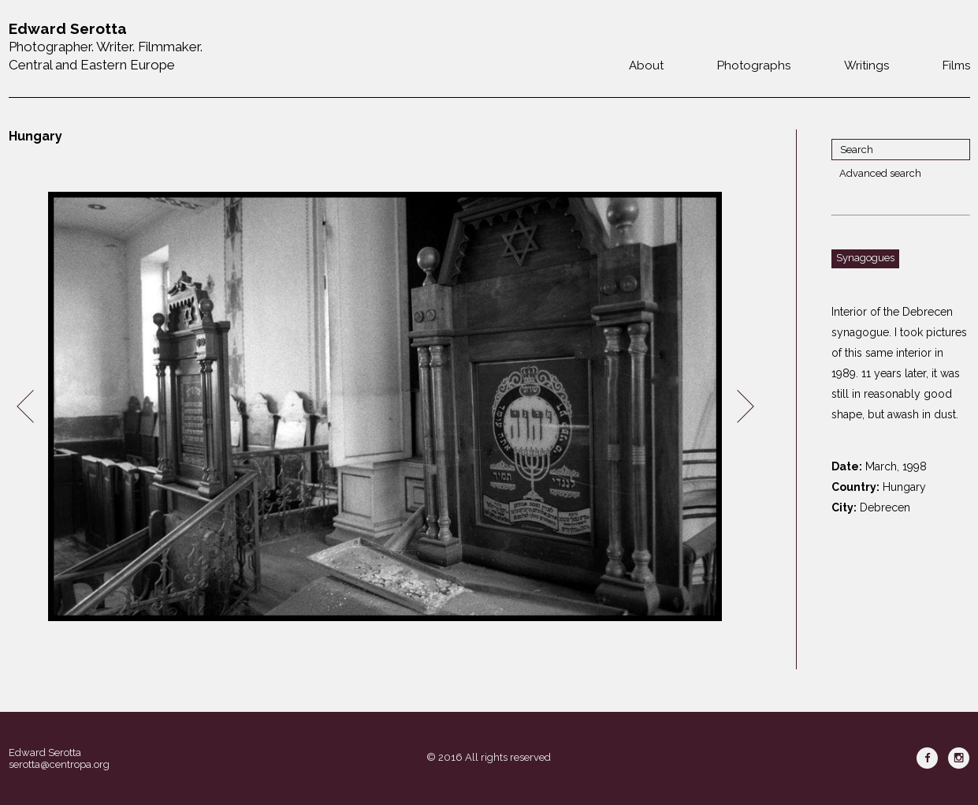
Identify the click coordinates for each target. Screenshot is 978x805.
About (646, 65)
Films (956, 65)
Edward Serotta (45, 752)
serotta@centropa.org (59, 764)
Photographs (753, 65)
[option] (385, 407)
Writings (866, 65)
